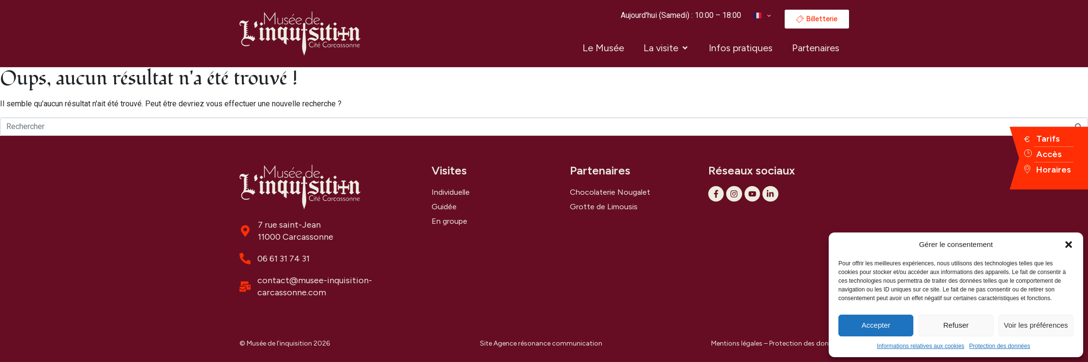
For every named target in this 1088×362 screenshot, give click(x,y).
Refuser (956, 325)
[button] (1068, 244)
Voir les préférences (1036, 325)
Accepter (876, 325)
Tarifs (1048, 138)
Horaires (1053, 169)
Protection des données (999, 346)
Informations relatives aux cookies (921, 346)
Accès (1049, 154)
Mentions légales (736, 343)
